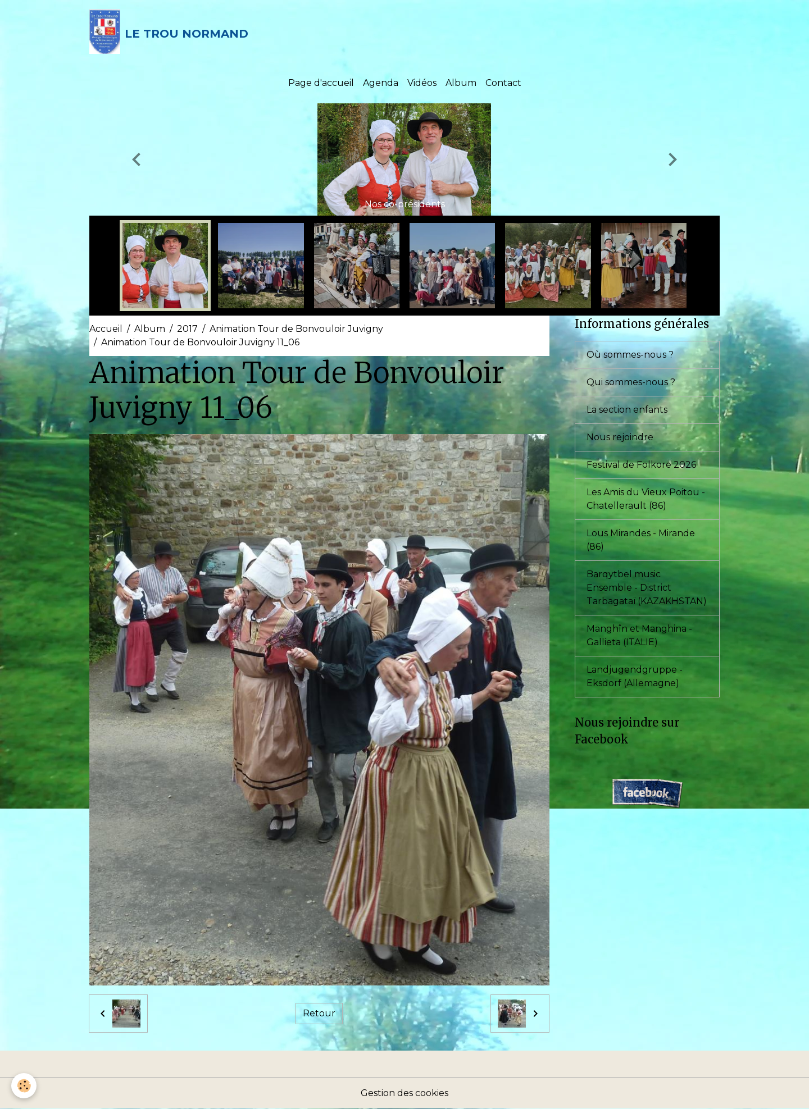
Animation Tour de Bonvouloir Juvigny (296, 328)
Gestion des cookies (404, 1093)
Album (461, 82)
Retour (319, 1013)
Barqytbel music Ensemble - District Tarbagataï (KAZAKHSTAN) (647, 587)
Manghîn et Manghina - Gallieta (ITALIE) (639, 635)
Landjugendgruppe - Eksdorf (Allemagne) (635, 676)
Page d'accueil (321, 82)
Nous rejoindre (620, 437)
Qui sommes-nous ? (631, 382)
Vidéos (422, 82)
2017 (187, 328)
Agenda (380, 82)
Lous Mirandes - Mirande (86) (641, 540)
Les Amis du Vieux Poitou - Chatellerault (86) (646, 499)
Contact (503, 82)
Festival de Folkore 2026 (641, 464)
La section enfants (627, 409)
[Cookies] (24, 1085)
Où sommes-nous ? (630, 354)
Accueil (105, 328)
